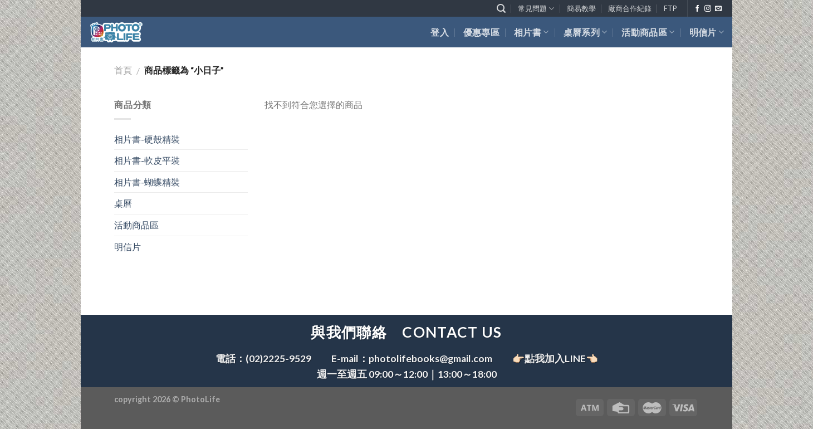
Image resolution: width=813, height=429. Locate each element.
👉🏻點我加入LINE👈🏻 (555, 358)
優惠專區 (481, 32)
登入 (439, 32)
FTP (670, 8)
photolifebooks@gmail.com (430, 358)
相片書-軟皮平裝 (147, 160)
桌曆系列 (586, 32)
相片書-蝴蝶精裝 (147, 182)
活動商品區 (647, 32)
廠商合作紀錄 (630, 8)
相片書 (531, 32)
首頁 (123, 70)
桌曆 (123, 203)
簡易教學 (581, 8)
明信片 (706, 32)
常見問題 (536, 8)
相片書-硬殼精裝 (147, 139)
